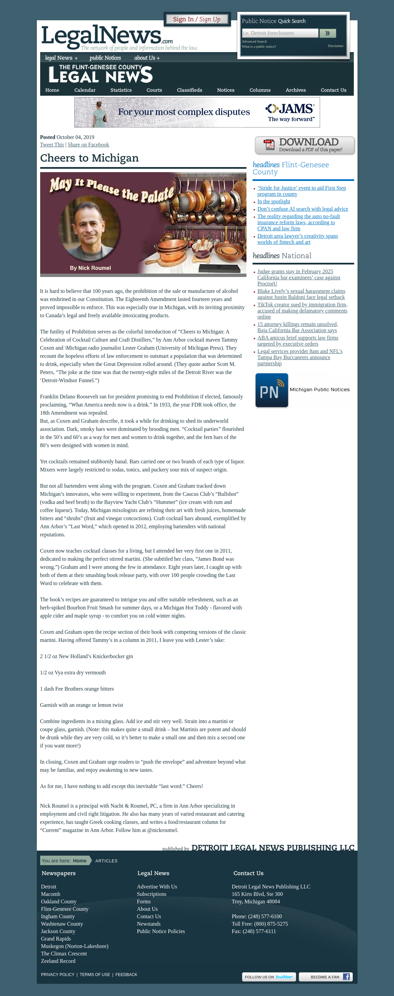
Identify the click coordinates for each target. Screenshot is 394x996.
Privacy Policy (58, 974)
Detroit (48, 886)
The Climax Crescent (64, 953)
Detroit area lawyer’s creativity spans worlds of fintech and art (298, 239)
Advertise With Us (157, 886)
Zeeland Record (58, 961)
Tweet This (52, 144)
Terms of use (95, 974)
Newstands (149, 924)
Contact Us (149, 916)
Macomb (50, 894)
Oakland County (59, 901)
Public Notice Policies (161, 931)
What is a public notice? (259, 46)
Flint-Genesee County (65, 909)
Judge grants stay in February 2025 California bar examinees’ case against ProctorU (299, 277)
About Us (147, 909)
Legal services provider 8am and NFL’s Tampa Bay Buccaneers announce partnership (300, 357)
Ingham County (58, 916)
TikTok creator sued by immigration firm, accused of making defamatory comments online (303, 311)
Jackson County (58, 931)
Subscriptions (151, 894)
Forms (144, 901)
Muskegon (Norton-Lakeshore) (75, 946)
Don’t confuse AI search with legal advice (303, 209)
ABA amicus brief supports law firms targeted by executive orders (298, 341)
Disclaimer (335, 46)
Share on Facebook (88, 144)
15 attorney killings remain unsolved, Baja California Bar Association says (298, 327)
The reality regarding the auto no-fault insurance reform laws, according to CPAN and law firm (299, 222)
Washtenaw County (62, 924)
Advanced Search (254, 41)
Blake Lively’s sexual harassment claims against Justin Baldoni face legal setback (301, 294)
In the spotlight (274, 201)
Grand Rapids (56, 939)
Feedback (126, 974)
